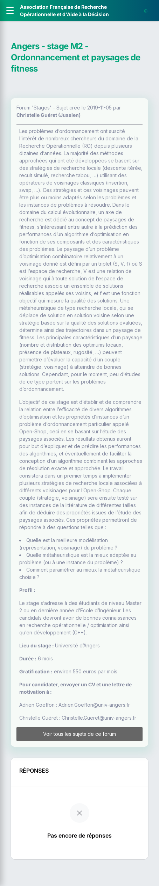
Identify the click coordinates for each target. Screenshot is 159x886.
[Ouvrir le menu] (10, 10)
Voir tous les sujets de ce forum (79, 734)
